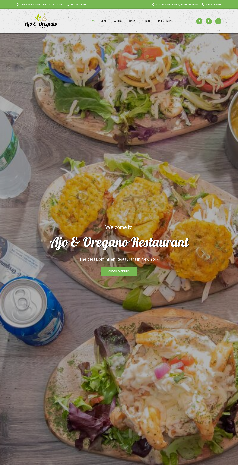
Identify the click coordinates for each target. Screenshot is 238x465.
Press (147, 21)
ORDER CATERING (119, 271)
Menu (104, 21)
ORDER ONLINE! (165, 21)
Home (92, 21)
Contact (133, 21)
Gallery (117, 21)
